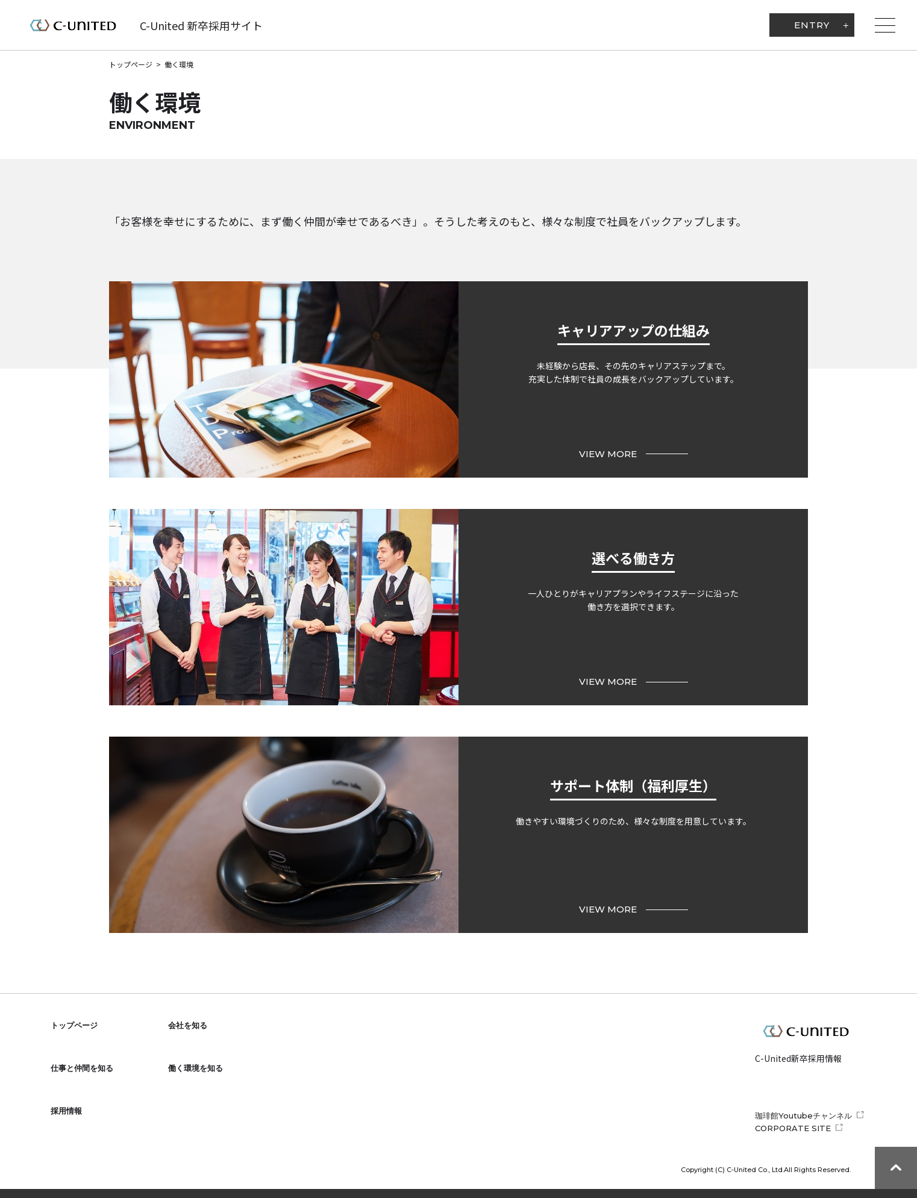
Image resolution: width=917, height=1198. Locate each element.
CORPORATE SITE (793, 1128)
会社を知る (187, 1025)
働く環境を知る (195, 1068)
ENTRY (812, 25)
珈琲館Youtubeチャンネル (803, 1115)
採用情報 (66, 1110)
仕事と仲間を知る (82, 1068)
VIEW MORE (633, 454)
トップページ (130, 64)
